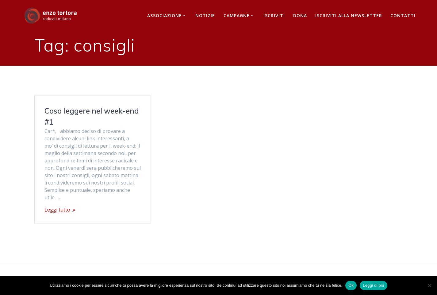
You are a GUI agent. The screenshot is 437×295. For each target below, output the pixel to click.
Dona (300, 15)
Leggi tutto (57, 209)
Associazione (164, 15)
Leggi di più (373, 285)
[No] (429, 285)
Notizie (205, 15)
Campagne (237, 15)
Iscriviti (274, 15)
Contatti (403, 15)
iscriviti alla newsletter (348, 15)
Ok (351, 285)
